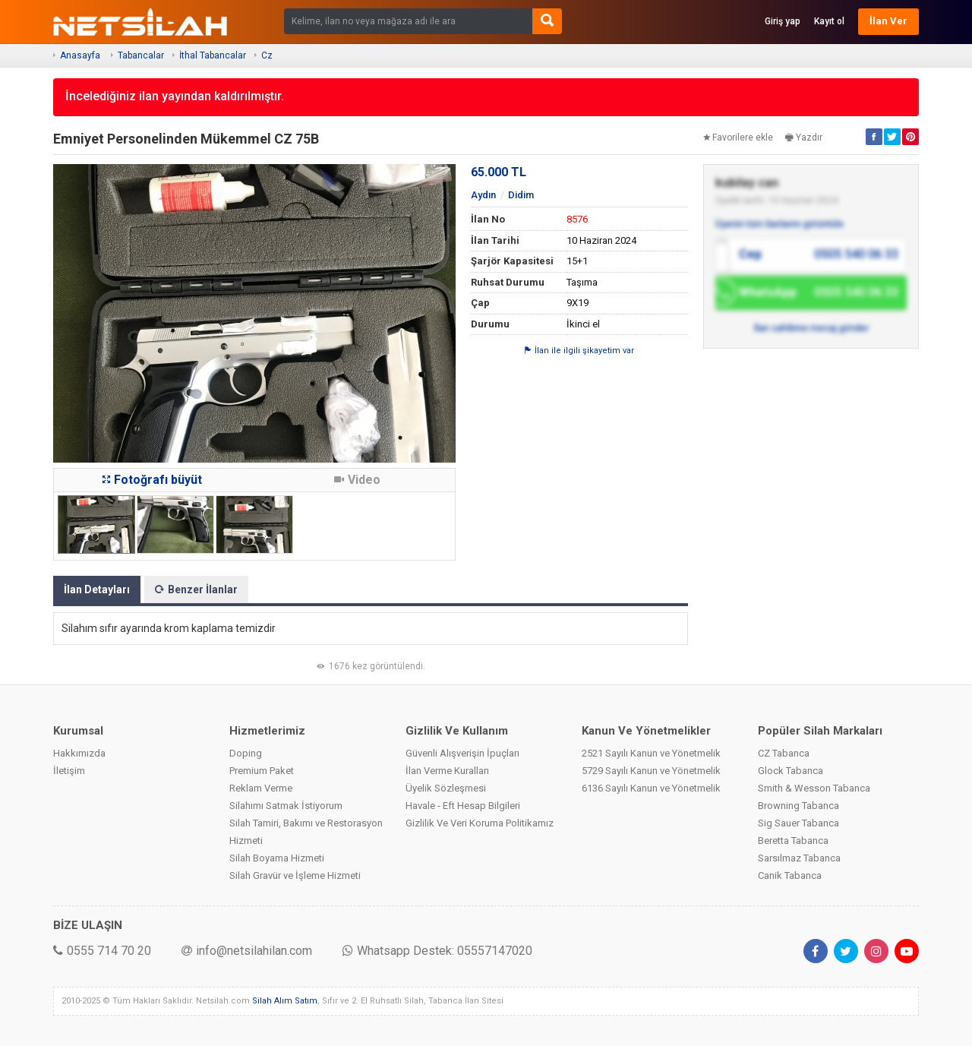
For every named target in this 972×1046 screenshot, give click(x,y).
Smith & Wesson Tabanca (814, 788)
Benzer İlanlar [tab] (196, 589)
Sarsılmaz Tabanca (799, 858)
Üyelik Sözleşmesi (446, 788)
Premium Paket (261, 770)
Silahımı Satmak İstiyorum (285, 805)
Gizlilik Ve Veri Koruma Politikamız (480, 823)
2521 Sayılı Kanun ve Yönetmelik (651, 753)
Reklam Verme (260, 788)
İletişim (69, 770)
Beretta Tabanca (793, 840)
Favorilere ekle (738, 137)
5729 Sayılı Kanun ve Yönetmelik (651, 770)
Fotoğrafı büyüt (152, 479)
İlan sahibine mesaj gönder (811, 328)
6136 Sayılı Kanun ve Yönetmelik (651, 788)
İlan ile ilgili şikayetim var (579, 351)
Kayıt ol (829, 21)
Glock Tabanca (790, 770)
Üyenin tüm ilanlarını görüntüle (779, 224)
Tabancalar (141, 55)
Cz (267, 55)
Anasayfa (80, 55)
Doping (245, 753)
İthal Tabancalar (212, 55)
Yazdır (803, 137)
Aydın (483, 195)
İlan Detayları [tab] (97, 589)
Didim (521, 195)
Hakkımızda (79, 753)
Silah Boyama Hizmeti (276, 858)
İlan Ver (888, 21)
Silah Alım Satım (284, 1001)
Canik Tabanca (790, 875)
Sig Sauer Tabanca (798, 823)
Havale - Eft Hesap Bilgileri (463, 805)
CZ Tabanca (783, 753)
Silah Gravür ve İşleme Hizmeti (295, 875)
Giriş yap (782, 21)
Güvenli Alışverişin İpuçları (462, 753)
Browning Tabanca (798, 805)
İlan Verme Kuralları (447, 770)
